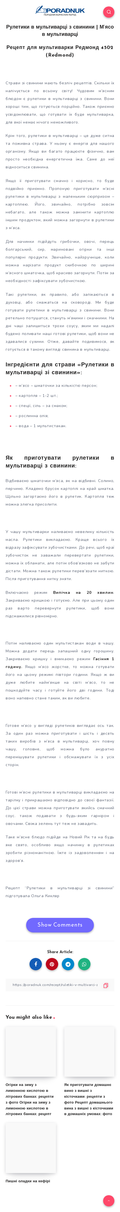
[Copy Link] (60, 985)
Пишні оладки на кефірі (28, 1181)
